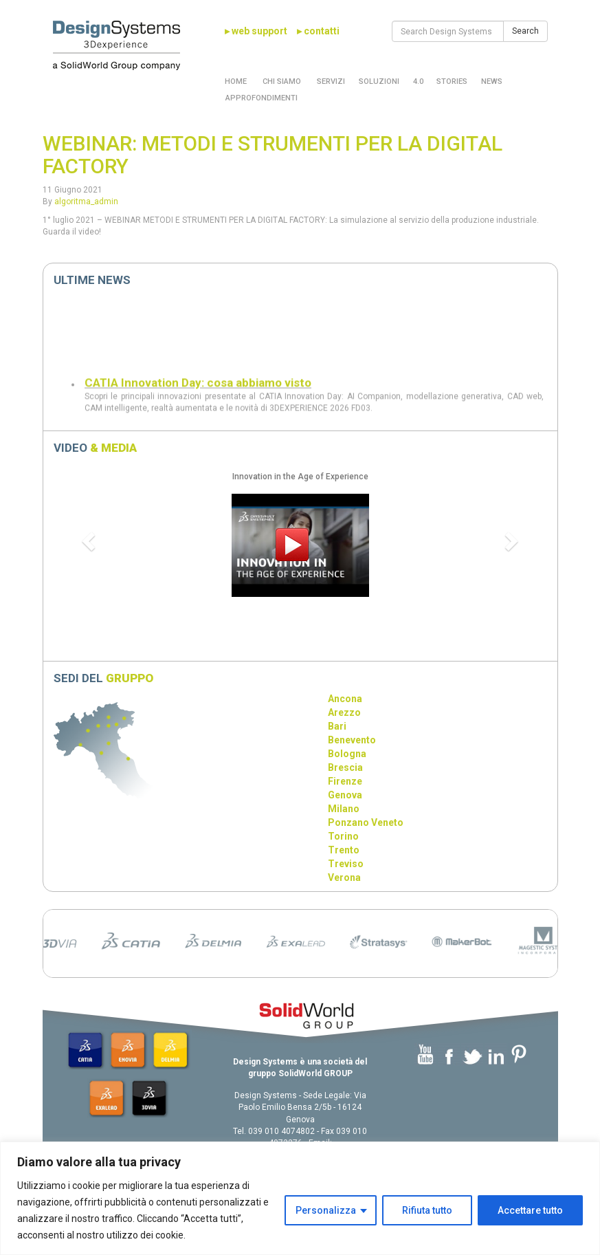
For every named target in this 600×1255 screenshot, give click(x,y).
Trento (343, 849)
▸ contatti (318, 30)
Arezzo (344, 712)
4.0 (418, 81)
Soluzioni (379, 81)
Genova (345, 794)
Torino (343, 836)
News (491, 81)
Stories (451, 81)
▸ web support (256, 30)
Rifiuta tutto (427, 1210)
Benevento (352, 739)
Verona (344, 877)
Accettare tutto (530, 1210)
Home (236, 81)
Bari (337, 726)
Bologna (347, 753)
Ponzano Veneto (365, 822)
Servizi (330, 81)
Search (525, 31)
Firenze (345, 781)
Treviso (346, 863)
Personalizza (326, 1210)
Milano (343, 808)
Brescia (345, 767)
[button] (91, 540)
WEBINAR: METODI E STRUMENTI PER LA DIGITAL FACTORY (272, 154)
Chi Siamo (280, 81)
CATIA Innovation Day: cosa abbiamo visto (198, 390)
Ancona (345, 698)
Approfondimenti (261, 98)
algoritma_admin (86, 201)
